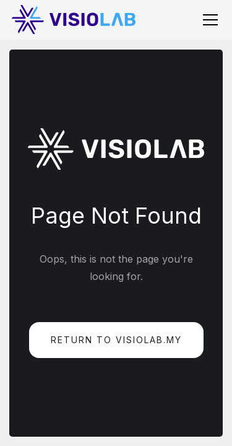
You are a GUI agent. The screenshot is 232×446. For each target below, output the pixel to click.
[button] (207, 20)
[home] (73, 19)
